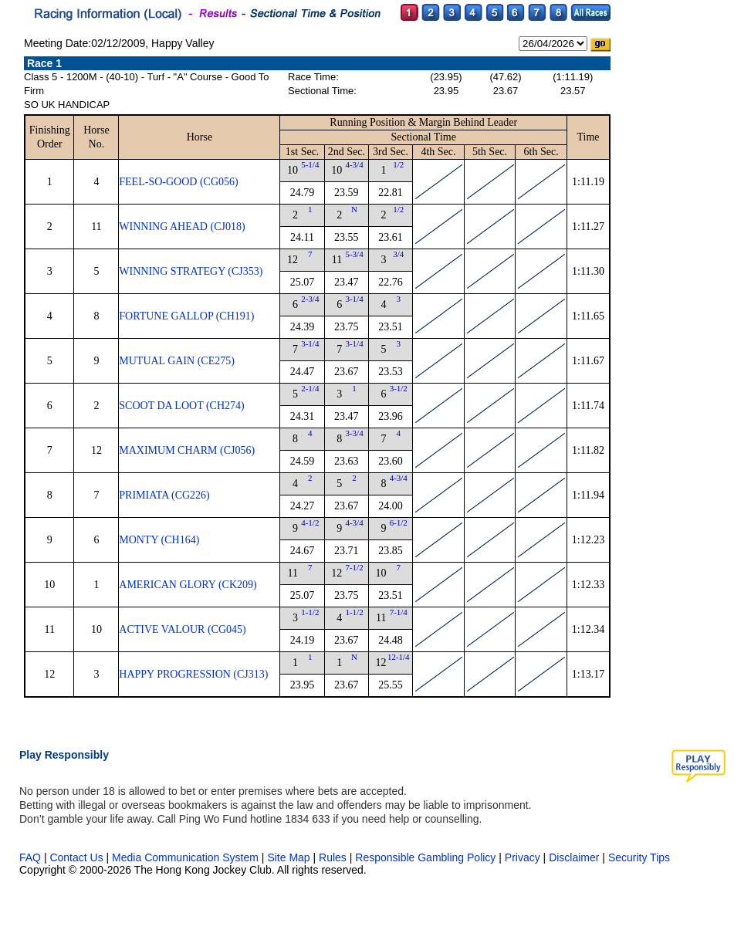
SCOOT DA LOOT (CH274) (181, 405)
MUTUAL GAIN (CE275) (177, 361)
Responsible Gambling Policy (425, 857)
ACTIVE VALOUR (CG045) (182, 629)
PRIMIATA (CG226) (164, 495)
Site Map (288, 857)
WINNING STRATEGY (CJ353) (190, 271)
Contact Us (76, 857)
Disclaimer (574, 857)
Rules (334, 857)
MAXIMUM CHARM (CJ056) (187, 450)
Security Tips (639, 857)
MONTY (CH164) (159, 540)
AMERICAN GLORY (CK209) (187, 584)
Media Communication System (185, 857)
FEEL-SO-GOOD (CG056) (178, 182)
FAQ (30, 857)
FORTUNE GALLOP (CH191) (186, 316)
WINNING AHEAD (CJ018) (182, 226)
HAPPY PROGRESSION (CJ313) (193, 674)
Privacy (522, 857)
